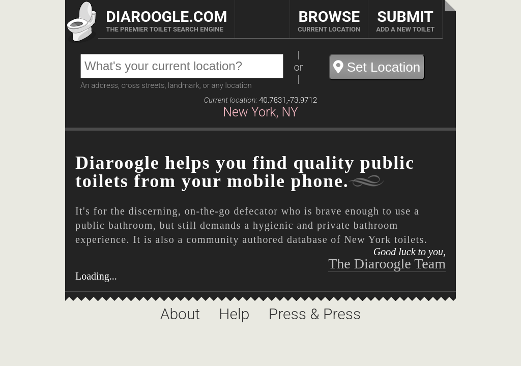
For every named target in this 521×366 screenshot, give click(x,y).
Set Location (376, 67)
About (182, 314)
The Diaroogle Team (387, 263)
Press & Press (315, 314)
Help (236, 314)
